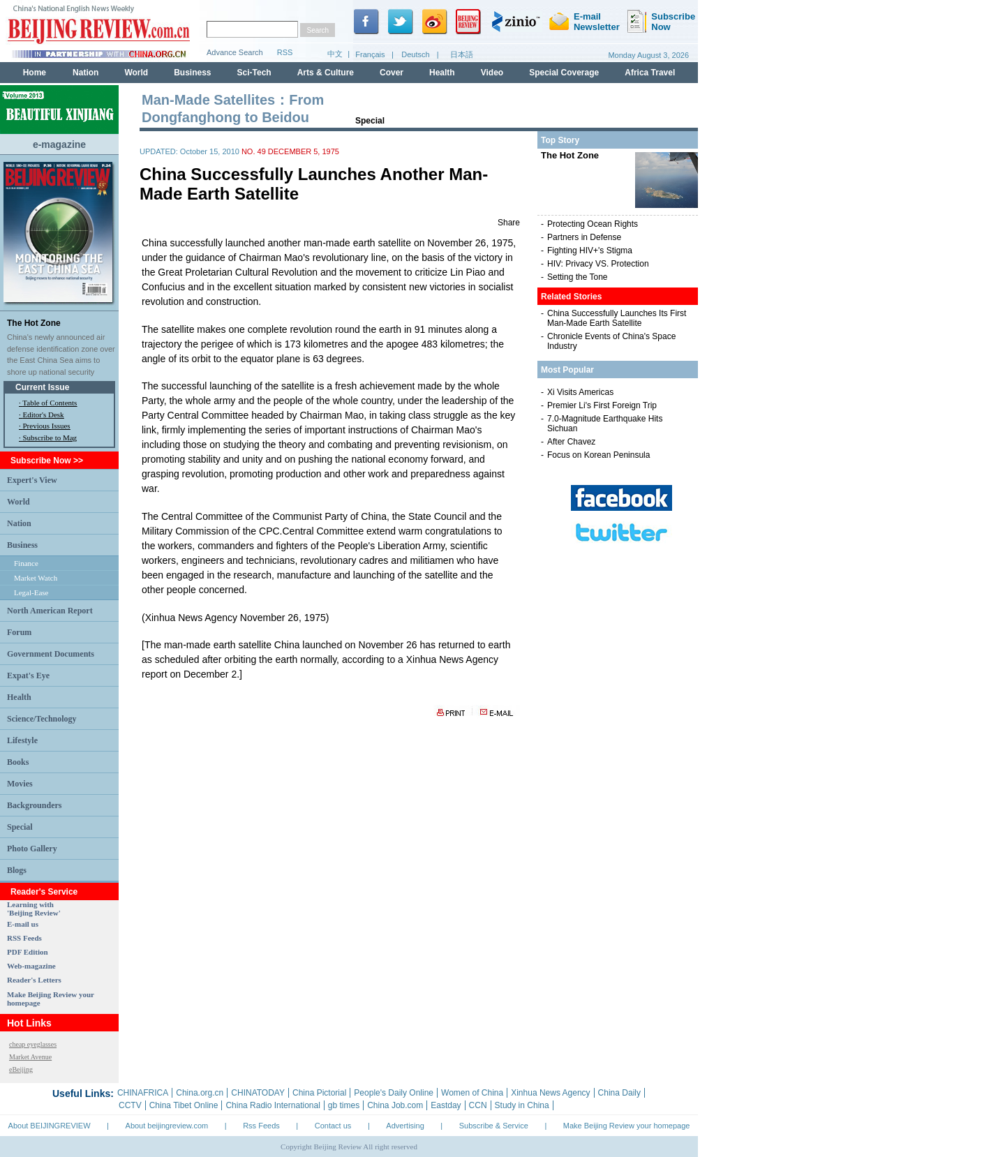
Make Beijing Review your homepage (626, 1125)
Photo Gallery (32, 848)
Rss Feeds (261, 1125)
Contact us (333, 1125)
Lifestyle (22, 740)
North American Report (50, 610)
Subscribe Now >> (46, 460)
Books (18, 762)
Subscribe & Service (493, 1125)
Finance (26, 563)
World (18, 502)
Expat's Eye (28, 675)
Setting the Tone (577, 277)
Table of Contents (49, 402)
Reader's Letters (34, 980)
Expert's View (32, 480)
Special (20, 827)
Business (22, 545)
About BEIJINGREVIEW (49, 1125)
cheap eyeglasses (33, 1044)
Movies (20, 784)
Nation (19, 523)
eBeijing (21, 1069)
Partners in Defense (584, 237)
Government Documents (50, 654)
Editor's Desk (43, 414)
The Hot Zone (34, 323)
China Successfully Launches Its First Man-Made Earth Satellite (616, 318)
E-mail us (22, 924)
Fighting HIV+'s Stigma (589, 250)
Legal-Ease (31, 592)
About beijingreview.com (167, 1125)
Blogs (17, 870)
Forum (19, 632)
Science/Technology (42, 719)
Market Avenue (30, 1057)
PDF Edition (27, 952)
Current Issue (42, 387)
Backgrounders (34, 805)
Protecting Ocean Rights (592, 224)
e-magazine (59, 144)
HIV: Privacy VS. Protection (598, 264)
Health (19, 697)
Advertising (405, 1125)
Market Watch (35, 578)
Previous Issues (46, 425)
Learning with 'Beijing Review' (34, 908)
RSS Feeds (24, 938)
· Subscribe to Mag (48, 437)
